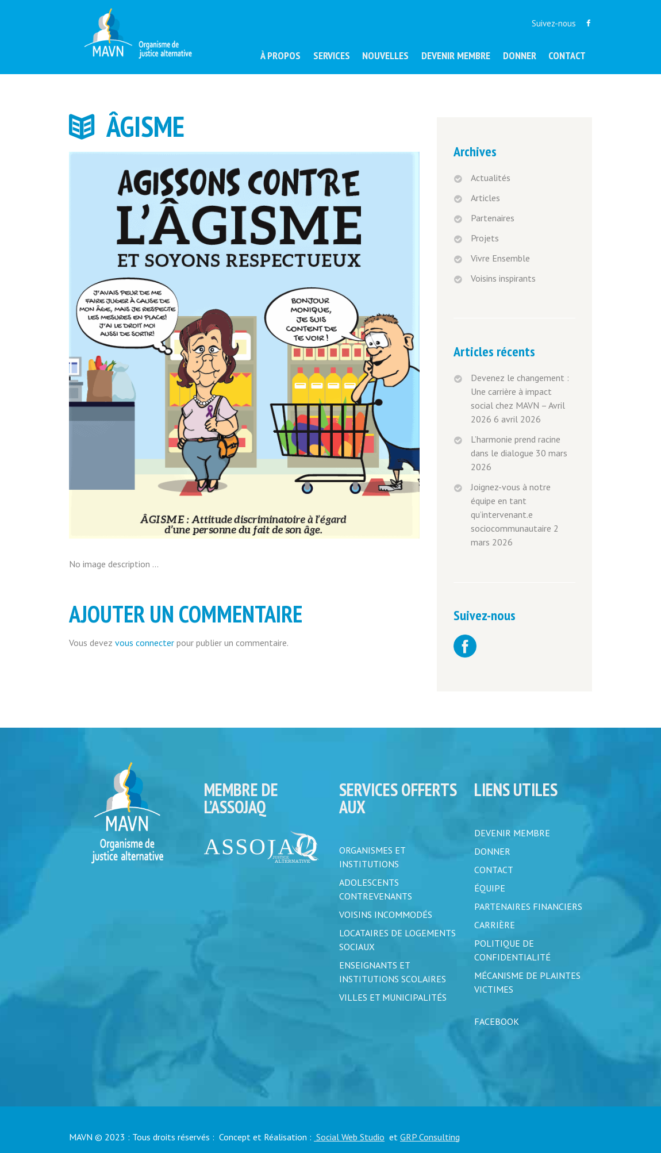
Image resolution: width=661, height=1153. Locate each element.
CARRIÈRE (494, 925)
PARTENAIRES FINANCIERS (528, 906)
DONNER (492, 851)
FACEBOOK (496, 1021)
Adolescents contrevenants (375, 889)
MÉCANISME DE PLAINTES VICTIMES (527, 982)
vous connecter (144, 642)
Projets (485, 238)
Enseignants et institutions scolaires (392, 972)
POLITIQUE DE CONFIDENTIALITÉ (512, 950)
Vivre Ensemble (500, 258)
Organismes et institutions (372, 857)
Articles (485, 197)
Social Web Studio (349, 1137)
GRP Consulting (430, 1137)
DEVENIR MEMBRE (512, 833)
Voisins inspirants (503, 278)
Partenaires (492, 218)
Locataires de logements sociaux (397, 939)
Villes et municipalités (393, 997)
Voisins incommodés (385, 914)
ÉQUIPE (489, 888)
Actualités (490, 177)
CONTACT (493, 869)
